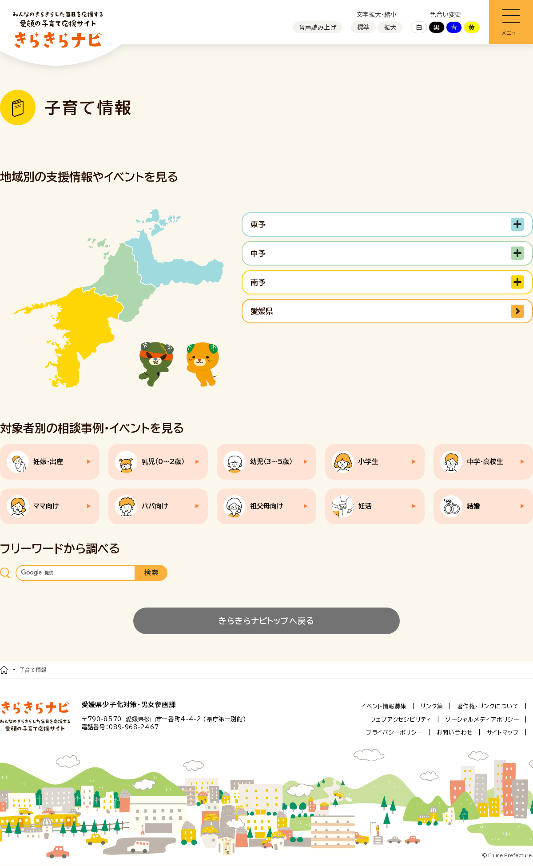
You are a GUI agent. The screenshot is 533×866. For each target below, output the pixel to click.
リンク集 (432, 706)
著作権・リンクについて (488, 706)
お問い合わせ (455, 733)
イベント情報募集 (384, 706)
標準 (363, 27)
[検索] (75, 573)
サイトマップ (503, 733)
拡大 (390, 27)
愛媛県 (262, 311)
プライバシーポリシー (394, 733)
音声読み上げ (317, 27)
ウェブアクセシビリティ (401, 720)
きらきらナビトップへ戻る (266, 621)
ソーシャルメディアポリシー (482, 720)
